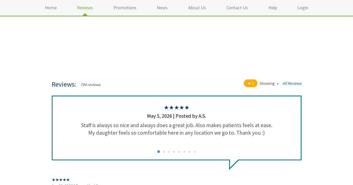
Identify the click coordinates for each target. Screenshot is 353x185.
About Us (197, 8)
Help (272, 8)
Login (302, 8)
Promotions (124, 8)
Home (51, 8)
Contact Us (237, 8)
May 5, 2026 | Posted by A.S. (176, 116)
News (162, 8)
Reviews (85, 8)
